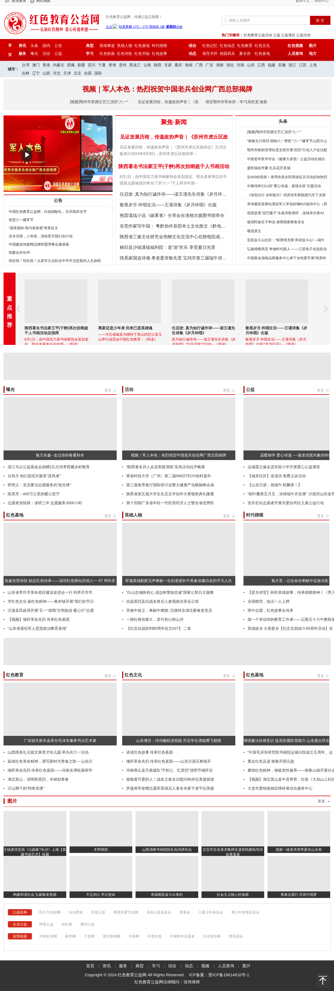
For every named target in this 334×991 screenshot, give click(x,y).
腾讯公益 (87, 924)
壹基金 (184, 912)
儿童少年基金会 (210, 912)
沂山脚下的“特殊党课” (26, 788)
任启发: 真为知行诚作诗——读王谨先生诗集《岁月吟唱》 (175, 194)
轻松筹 (67, 924)
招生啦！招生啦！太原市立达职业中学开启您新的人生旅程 (55, 261)
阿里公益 (46, 924)
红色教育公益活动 (258, 35)
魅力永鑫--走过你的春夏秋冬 (60, 455)
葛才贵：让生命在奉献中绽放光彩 (300, 580)
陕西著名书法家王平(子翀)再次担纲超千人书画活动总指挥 (55, 188)
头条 (34, 45)
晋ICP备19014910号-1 (228, 974)
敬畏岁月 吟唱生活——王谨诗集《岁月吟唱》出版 (168, 204)
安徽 (282, 65)
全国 (88, 73)
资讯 (107, 966)
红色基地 (142, 45)
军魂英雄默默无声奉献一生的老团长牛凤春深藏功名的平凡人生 (178, 580)
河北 (57, 73)
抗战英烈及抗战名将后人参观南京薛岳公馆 (162, 601)
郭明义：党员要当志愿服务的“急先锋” (39, 485)
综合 (172, 966)
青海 (112, 65)
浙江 (292, 65)
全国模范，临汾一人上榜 (269, 601)
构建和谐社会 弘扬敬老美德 (35, 895)
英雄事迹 (107, 45)
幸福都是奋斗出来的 (167, 895)
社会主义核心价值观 (233, 895)
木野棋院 (101, 849)
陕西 (157, 65)
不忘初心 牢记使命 (101, 895)
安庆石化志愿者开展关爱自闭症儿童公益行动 (286, 503)
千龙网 (89, 936)
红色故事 (159, 53)
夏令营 (245, 53)
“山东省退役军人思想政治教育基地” (37, 628)
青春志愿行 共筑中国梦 (299, 895)
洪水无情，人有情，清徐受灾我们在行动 (41, 236)
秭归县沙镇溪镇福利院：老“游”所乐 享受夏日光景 (167, 247)
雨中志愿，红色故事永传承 (270, 610)
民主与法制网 (50, 912)
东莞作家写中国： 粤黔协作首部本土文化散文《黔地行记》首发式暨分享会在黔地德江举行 (207, 226)
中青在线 (155, 936)
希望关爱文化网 (125, 912)
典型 (140, 966)
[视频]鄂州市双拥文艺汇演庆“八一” (99, 102)
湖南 (220, 65)
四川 (91, 65)
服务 (123, 966)
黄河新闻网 (112, 936)
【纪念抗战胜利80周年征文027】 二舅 (158, 628)
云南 (147, 65)
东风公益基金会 (158, 912)
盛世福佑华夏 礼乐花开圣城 (269, 168)
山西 (46, 73)
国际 (98, 73)
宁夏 (102, 65)
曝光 (34, 53)
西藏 (71, 65)
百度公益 (98, 912)
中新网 (134, 936)
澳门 (36, 65)
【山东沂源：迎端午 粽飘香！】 (275, 485)
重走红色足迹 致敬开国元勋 (271, 761)
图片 (246, 966)
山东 (251, 65)
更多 (321, 801)
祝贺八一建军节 (21, 220)
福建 (271, 65)
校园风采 (227, 53)
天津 (67, 73)
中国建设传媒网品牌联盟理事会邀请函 (39, 244)
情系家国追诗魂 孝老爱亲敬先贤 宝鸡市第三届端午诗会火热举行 (182, 258)
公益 (276, 35)
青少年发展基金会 (245, 912)
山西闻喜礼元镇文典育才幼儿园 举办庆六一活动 (48, 752)
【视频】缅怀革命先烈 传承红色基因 (39, 619)
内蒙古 (58, 65)
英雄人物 (124, 45)
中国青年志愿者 (182, 936)
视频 (205, 966)
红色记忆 (210, 45)
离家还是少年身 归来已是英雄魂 (142, 328)
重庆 (178, 65)
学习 (156, 966)
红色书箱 (142, 53)
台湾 (25, 65)
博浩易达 (236, 936)
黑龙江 (135, 65)
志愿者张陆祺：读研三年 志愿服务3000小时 (45, 503)
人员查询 (226, 966)
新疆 (81, 65)
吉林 (25, 73)
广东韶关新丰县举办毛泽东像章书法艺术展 (60, 740)
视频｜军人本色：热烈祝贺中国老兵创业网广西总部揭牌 (178, 455)
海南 (188, 65)
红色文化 (262, 45)
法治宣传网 (212, 936)
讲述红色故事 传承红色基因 (149, 752)
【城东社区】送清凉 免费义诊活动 (277, 476)
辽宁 (36, 73)
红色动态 (227, 45)
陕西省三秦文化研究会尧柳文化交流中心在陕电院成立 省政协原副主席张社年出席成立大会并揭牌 (214, 236)
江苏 (302, 65)
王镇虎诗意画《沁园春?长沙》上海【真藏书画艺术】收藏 (35, 851)
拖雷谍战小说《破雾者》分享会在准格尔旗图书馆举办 (172, 215)
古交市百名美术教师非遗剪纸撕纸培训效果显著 (233, 851)
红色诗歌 (124, 53)
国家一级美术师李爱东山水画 (299, 849)
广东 (209, 65)
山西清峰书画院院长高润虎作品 (167, 849)
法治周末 (76, 912)
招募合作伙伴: (20, 252)
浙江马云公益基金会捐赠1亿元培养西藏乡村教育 (49, 467)
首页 (90, 966)
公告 (58, 45)
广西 (199, 65)
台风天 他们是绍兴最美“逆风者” (34, 476)
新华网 (70, 936)
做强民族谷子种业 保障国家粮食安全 (276, 222)
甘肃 (168, 65)
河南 (240, 65)
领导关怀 (210, 53)
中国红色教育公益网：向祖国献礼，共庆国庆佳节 (48, 212)
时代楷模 (159, 45)
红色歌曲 (107, 53)
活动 (46, 53)
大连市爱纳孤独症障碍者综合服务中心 (280, 788)
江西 (261, 65)
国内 (46, 45)
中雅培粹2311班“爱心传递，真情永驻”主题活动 (284, 186)
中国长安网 (48, 936)
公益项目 (288, 35)
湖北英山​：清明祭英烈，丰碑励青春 (38, 779)
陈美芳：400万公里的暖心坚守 (34, 494)
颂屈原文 (254, 231)
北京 (77, 73)
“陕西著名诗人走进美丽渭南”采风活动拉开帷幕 (165, 467)
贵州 (123, 65)
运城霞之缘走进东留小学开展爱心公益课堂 (284, 467)
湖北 (230, 65)
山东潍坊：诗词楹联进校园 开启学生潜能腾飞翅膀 (178, 740)
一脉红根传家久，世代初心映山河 (154, 619)
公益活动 (303, 35)
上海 (313, 65)
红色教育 (244, 45)
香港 (46, 65)
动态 (189, 966)
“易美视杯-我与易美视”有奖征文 (33, 228)
